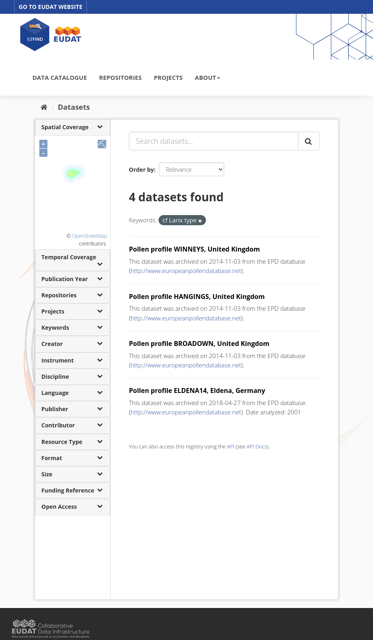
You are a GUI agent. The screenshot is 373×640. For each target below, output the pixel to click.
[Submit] (309, 141)
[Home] (44, 107)
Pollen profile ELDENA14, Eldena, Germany (197, 390)
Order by (141, 169)
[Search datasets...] (213, 141)
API (230, 446)
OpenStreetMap (89, 236)
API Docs (257, 446)
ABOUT (207, 77)
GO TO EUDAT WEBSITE (50, 7)
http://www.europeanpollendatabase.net (186, 271)
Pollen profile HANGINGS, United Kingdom (197, 296)
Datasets (74, 107)
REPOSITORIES (120, 77)
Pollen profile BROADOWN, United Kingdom (199, 343)
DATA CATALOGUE (59, 77)
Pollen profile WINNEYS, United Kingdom (194, 249)
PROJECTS (168, 77)
